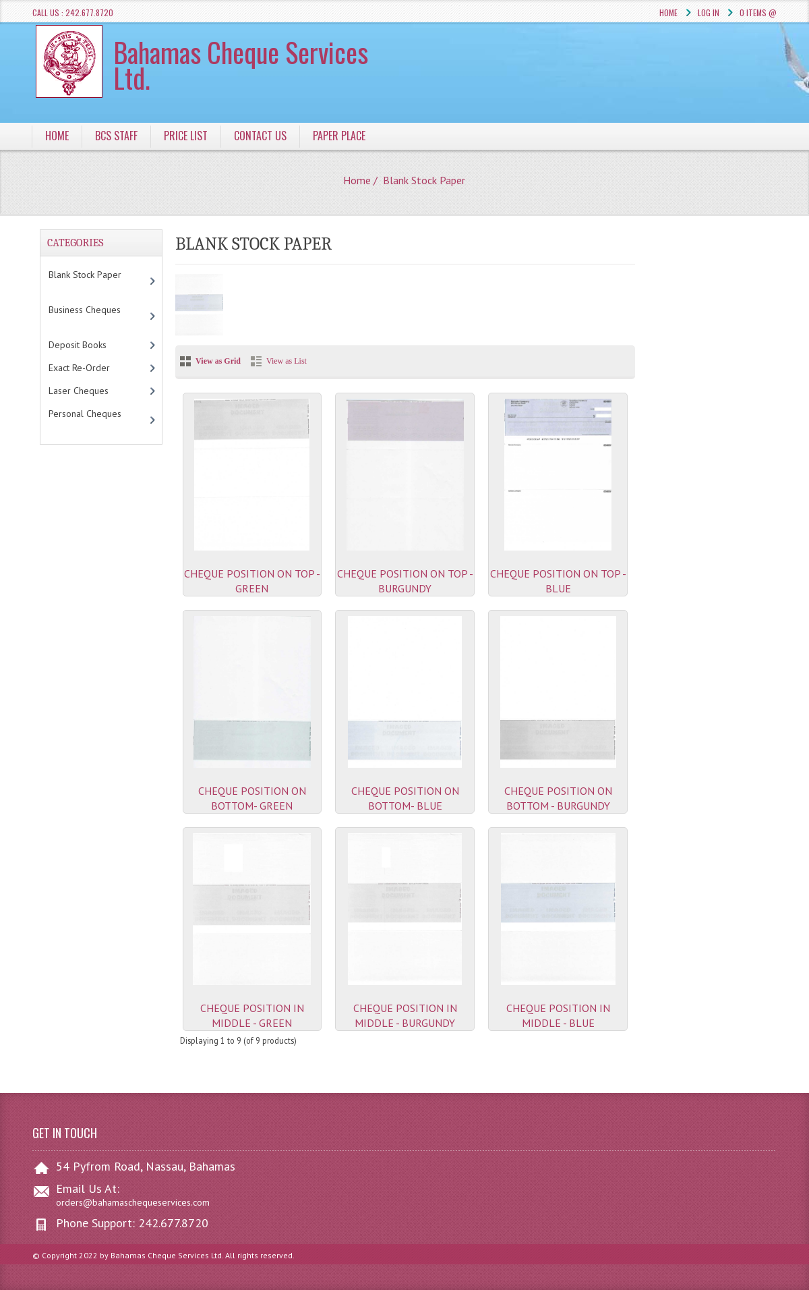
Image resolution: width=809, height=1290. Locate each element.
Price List (186, 136)
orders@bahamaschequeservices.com (133, 1202)
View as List (286, 361)
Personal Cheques (91, 420)
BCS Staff (116, 136)
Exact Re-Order (93, 368)
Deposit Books (91, 345)
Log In (708, 12)
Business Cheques (91, 316)
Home (668, 12)
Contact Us (260, 136)
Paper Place (339, 136)
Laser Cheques (95, 391)
